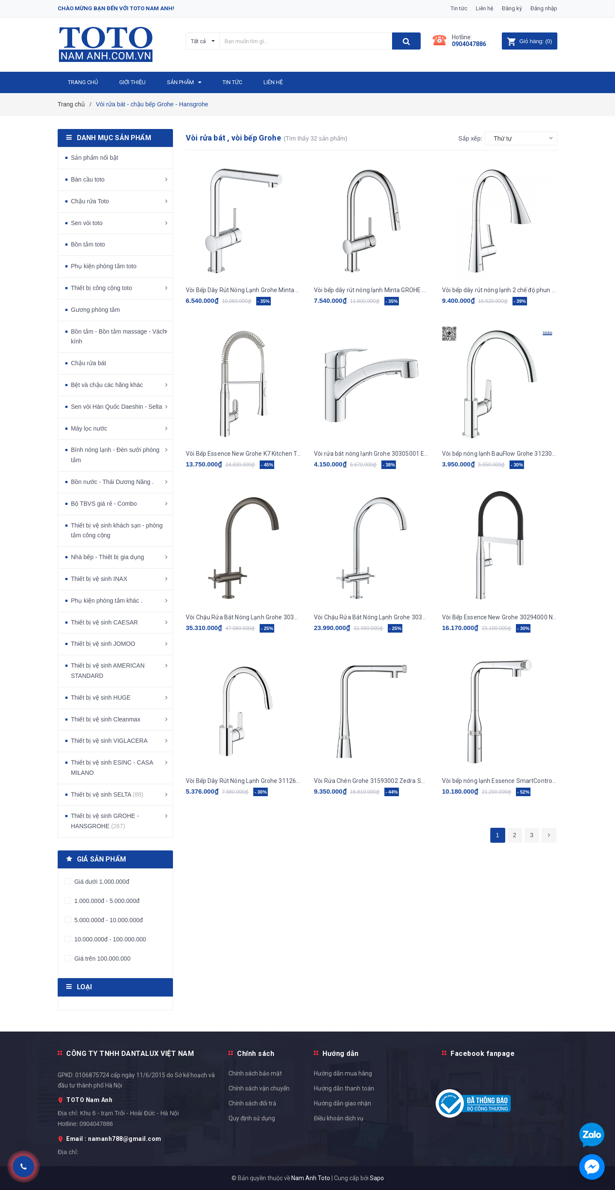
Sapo (377, 1178)
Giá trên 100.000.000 (101, 958)
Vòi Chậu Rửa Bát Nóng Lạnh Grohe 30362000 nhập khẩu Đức (371, 617)
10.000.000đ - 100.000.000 (109, 939)
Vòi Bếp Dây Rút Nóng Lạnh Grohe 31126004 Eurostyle (243, 780)
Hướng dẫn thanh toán (344, 1088)
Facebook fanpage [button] (483, 1053)
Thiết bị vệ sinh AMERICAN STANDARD (108, 670)
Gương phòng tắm (95, 309)
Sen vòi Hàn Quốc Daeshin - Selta (116, 406)
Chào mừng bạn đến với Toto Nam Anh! (116, 8)
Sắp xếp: (470, 138)
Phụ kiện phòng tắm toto (103, 266)
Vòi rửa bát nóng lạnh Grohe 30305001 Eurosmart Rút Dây (371, 453)
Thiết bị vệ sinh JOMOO (103, 643)
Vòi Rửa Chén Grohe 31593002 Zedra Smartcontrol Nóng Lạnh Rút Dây (371, 780)
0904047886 (469, 44)
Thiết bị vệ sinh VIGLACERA (109, 740)
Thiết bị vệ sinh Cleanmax (105, 719)
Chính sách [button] (255, 1053)
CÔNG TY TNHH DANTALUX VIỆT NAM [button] (130, 1053)
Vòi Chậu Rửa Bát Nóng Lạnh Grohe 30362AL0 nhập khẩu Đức (243, 617)
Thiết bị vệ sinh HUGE (101, 697)
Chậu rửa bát (88, 363)
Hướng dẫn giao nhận (342, 1103)
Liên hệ (484, 8)
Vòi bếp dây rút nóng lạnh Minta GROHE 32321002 (371, 290)
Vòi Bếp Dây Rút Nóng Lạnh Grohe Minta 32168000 (243, 290)
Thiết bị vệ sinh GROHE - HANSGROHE (105, 820)
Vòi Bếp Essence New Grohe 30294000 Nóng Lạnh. (499, 617)
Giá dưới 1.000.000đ (101, 881)
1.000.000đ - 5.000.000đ (106, 900)
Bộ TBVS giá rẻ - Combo (104, 503)
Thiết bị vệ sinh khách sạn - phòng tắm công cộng (117, 530)
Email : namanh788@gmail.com (113, 1138)
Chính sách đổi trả (252, 1103)
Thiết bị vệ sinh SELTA (107, 794)
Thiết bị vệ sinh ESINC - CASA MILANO (112, 767)
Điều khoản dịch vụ (338, 1118)
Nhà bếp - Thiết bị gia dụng (107, 557)
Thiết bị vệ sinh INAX (99, 578)
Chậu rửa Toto (90, 201)
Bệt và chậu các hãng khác (107, 384)
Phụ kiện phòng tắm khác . (106, 600)
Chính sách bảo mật (255, 1073)
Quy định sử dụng (251, 1118)
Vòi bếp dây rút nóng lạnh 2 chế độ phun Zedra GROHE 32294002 (499, 290)
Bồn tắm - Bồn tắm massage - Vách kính (118, 336)
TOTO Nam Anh (89, 1099)
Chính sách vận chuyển (259, 1088)
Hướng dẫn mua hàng (343, 1073)
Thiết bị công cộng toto (101, 287)
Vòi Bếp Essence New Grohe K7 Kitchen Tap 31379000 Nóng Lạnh (243, 453)
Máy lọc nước (89, 428)
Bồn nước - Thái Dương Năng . (112, 481)
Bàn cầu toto (88, 179)
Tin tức (459, 8)
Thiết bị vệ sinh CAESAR (104, 622)
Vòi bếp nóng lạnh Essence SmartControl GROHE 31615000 (499, 780)
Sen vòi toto (86, 223)
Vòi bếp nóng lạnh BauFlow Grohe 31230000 (499, 453)
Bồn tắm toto (88, 244)
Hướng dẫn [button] (340, 1053)
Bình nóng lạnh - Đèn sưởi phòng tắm (115, 454)
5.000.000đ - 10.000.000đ (108, 920)
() (529, 41)
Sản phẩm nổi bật (94, 157)
